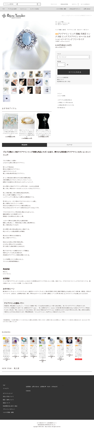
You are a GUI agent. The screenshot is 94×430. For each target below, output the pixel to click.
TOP (3, 9)
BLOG (48, 386)
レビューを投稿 (60, 95)
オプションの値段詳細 (62, 77)
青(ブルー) (65, 24)
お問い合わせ (86, 9)
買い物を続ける (60, 107)
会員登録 (28, 386)
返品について (60, 79)
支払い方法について (8, 396)
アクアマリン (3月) (65, 23)
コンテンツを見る (33, 9)
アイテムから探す (11, 9)
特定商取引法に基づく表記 (63, 81)
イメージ (69, 145)
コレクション (22, 9)
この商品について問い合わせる (64, 102)
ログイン (73, 4)
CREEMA (28, 391)
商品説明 (24, 145)
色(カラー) (60, 24)
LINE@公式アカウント (73, 9)
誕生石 (59, 23)
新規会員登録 (63, 4)
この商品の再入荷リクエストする (64, 105)
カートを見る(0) (84, 4)
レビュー (58, 93)
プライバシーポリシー (9, 409)
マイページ (53, 4)
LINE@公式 (54, 386)
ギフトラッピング (7, 393)
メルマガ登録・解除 (60, 9)
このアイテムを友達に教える (63, 100)
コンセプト (6, 388)
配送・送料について (8, 400)
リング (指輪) (61, 21)
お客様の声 (43, 386)
